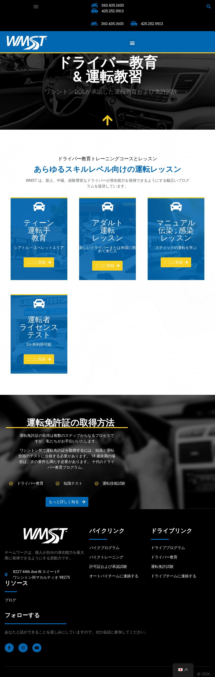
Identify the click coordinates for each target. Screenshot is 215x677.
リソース (16, 583)
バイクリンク (107, 531)
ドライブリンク (171, 531)
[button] (36, 6)
